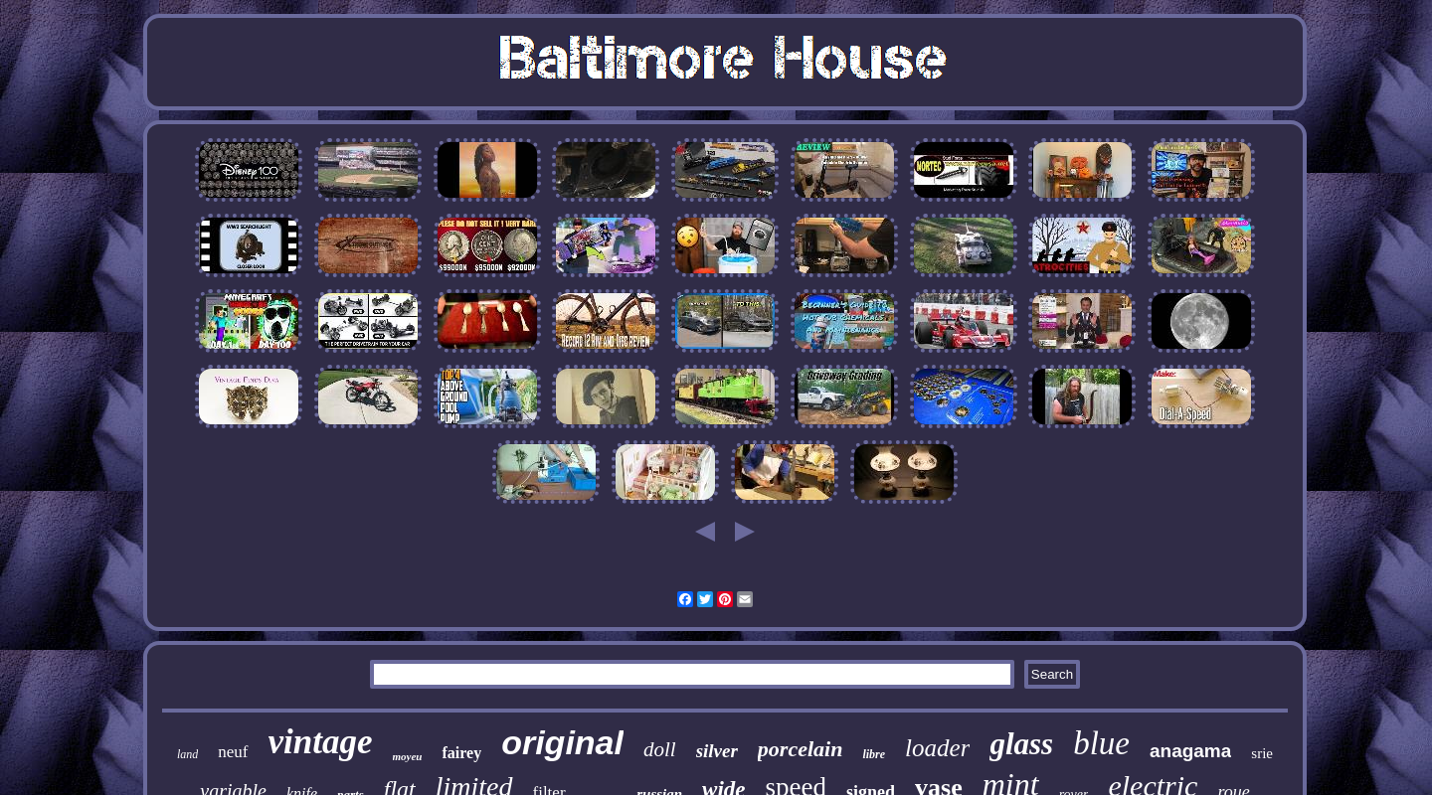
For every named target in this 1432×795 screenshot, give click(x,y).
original (562, 742)
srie (1262, 753)
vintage (320, 741)
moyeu (408, 756)
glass (1021, 743)
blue (1101, 743)
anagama (1190, 750)
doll (659, 749)
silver (717, 750)
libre (873, 754)
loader (937, 747)
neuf (233, 751)
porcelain (800, 748)
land (187, 754)
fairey (461, 752)
